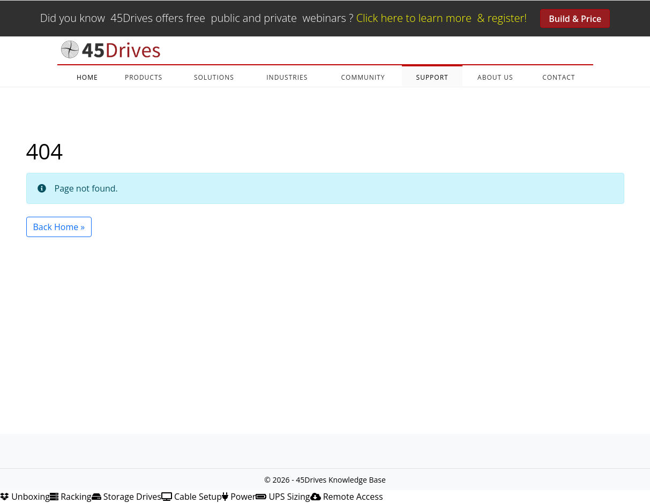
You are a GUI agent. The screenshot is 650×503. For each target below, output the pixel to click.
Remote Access (346, 496)
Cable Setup (191, 496)
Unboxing (25, 496)
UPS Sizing (283, 496)
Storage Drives (126, 496)
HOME (87, 77)
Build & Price (575, 19)
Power (239, 496)
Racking (71, 496)
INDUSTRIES (287, 77)
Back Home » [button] (59, 227)
